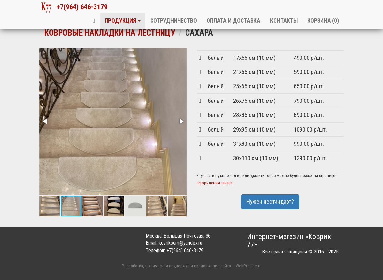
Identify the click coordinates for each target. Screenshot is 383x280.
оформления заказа (214, 182)
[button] (45, 121)
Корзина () (323, 20)
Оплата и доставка (233, 20)
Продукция (123, 20)
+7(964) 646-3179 (74, 7)
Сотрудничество (173, 20)
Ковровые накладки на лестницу (109, 33)
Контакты (284, 20)
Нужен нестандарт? (270, 201)
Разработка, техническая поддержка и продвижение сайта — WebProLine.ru (192, 265)
